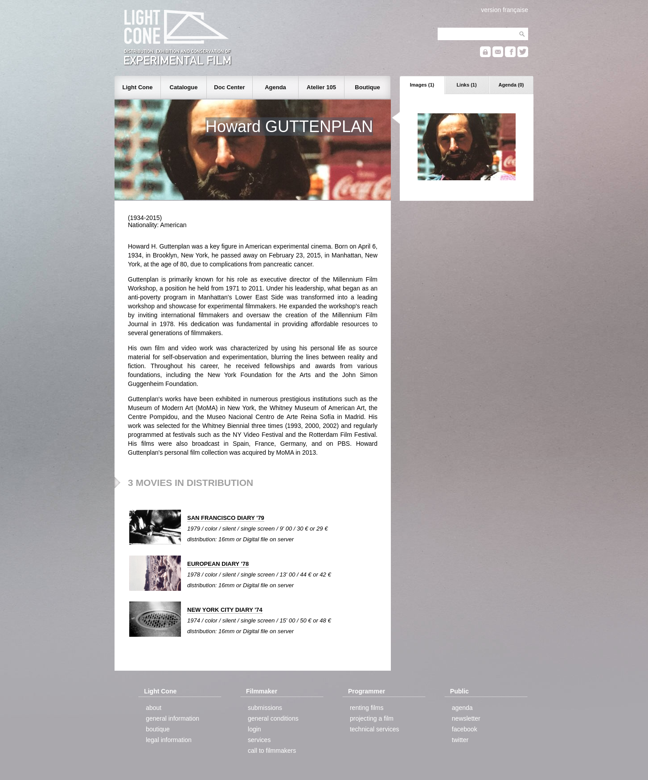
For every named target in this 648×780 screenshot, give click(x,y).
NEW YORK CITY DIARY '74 (224, 609)
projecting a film (372, 718)
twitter (460, 739)
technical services (374, 729)
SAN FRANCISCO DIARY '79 (225, 517)
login (254, 729)
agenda (462, 707)
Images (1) (422, 84)
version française (504, 9)
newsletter (466, 718)
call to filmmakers (272, 750)
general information (172, 718)
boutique (158, 729)
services (259, 739)
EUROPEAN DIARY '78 (218, 563)
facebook (464, 729)
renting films (366, 707)
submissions (265, 707)
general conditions (273, 718)
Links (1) (466, 84)
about (153, 707)
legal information (169, 739)
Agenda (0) (511, 84)
